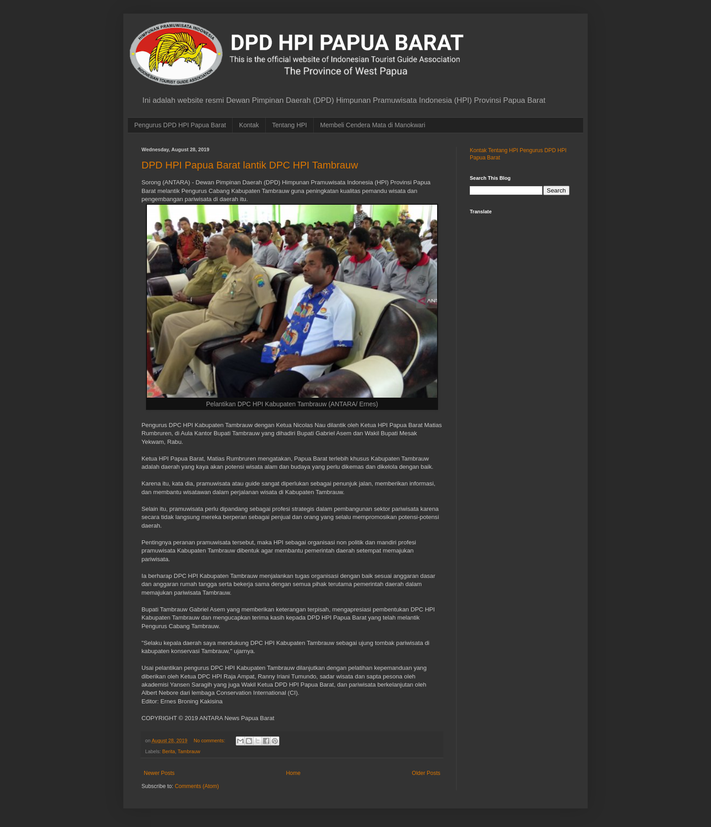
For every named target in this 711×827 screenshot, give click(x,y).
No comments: (210, 740)
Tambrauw (189, 751)
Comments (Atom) (197, 786)
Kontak (249, 125)
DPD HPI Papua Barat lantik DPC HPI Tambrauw (249, 165)
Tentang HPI (289, 125)
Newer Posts (159, 773)
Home (293, 773)
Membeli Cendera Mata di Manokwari (372, 125)
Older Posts (426, 773)
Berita (168, 751)
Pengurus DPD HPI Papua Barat (180, 125)
